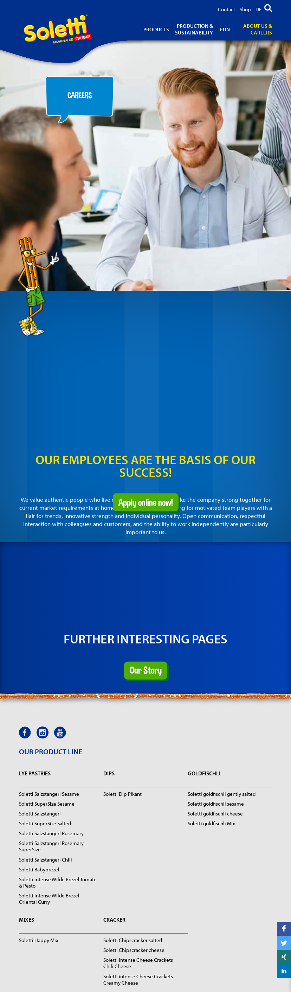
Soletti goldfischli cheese (215, 813)
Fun (225, 29)
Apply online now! (145, 492)
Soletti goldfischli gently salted (222, 794)
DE (258, 9)
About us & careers (257, 29)
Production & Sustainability (194, 29)
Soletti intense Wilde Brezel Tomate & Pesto (58, 882)
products (156, 29)
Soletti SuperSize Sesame (47, 803)
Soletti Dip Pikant (122, 794)
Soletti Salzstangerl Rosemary (51, 833)
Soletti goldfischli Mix (211, 823)
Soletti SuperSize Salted (45, 823)
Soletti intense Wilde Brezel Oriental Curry (49, 898)
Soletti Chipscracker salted (132, 940)
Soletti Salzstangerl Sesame (49, 794)
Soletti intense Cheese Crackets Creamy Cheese (138, 979)
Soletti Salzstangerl (40, 813)
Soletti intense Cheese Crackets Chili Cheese (138, 962)
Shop (245, 9)
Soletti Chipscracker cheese (133, 950)
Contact (226, 9)
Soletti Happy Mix (38, 940)
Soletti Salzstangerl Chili (45, 859)
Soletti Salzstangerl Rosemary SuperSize (51, 846)
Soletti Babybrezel (39, 869)
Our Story (146, 643)
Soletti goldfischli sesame (216, 803)
